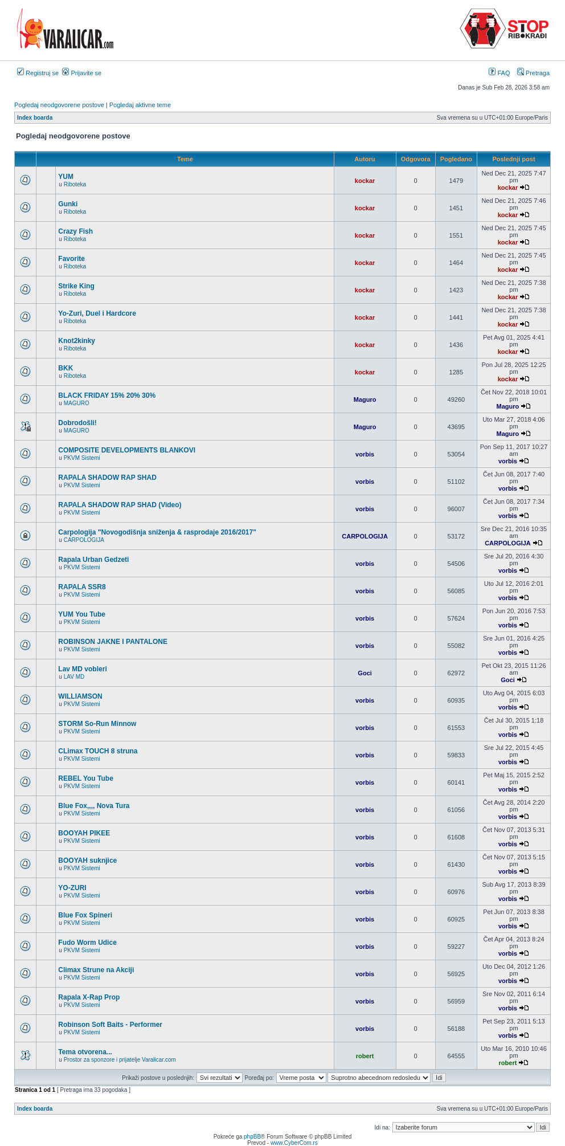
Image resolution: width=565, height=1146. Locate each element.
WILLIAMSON (80, 696)
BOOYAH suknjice (87, 860)
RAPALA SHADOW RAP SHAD (107, 478)
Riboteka (75, 184)
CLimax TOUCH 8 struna (97, 751)
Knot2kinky (76, 341)
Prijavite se (81, 73)
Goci (364, 673)
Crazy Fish (75, 231)
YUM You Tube (81, 614)
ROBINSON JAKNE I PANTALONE (112, 642)
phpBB (252, 1136)
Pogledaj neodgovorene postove (59, 104)
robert (365, 1056)
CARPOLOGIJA (84, 540)
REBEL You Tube (85, 778)
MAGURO (76, 403)
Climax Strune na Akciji (96, 970)
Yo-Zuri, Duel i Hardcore (97, 313)
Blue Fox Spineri (85, 915)
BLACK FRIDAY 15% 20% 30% (106, 395)
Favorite (71, 259)
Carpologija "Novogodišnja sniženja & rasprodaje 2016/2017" (157, 532)
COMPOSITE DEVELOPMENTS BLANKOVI (126, 450)
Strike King (76, 286)
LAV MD (74, 677)
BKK (65, 368)
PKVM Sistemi (82, 458)
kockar (365, 180)
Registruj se (38, 73)
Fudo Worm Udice (87, 943)
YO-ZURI (72, 888)
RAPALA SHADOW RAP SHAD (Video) (119, 505)
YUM (65, 177)
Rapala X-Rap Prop (89, 997)
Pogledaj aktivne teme (140, 104)
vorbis (364, 454)
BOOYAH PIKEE (84, 833)
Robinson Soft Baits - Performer (110, 1025)
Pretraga (533, 73)
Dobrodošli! (77, 423)
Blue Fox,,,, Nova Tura (93, 806)
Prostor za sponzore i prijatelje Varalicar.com (120, 1060)
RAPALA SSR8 (81, 587)
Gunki (67, 204)
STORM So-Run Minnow (97, 724)
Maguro (365, 399)
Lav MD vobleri (82, 669)
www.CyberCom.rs (294, 1143)
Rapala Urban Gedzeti (93, 560)
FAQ (499, 73)
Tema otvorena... (85, 1052)
